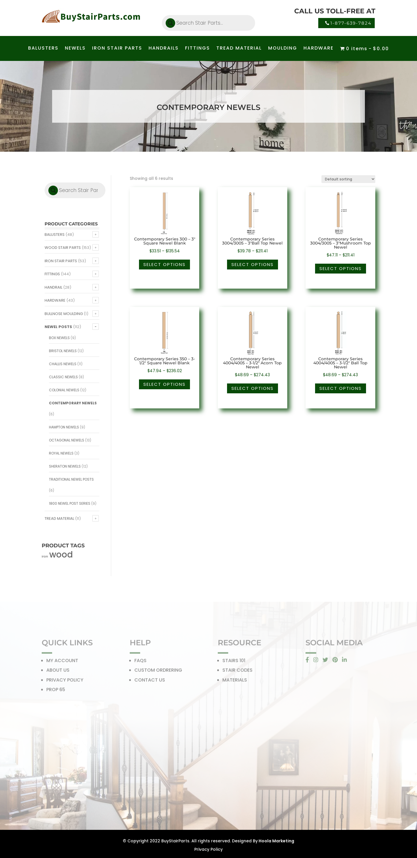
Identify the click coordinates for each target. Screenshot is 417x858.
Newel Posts (58, 327)
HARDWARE (318, 48)
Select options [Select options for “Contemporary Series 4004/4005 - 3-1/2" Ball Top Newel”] (340, 388)
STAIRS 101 (233, 662)
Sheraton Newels (65, 466)
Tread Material (59, 518)
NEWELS (75, 48)
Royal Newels (61, 453)
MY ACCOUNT (62, 662)
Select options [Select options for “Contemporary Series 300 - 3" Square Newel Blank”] (164, 264)
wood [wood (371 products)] (61, 554)
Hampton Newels (64, 427)
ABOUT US (58, 672)
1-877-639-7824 (351, 23)
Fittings (52, 274)
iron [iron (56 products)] (45, 556)
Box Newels (59, 337)
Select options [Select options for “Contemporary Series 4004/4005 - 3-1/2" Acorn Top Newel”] (252, 388)
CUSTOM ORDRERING (158, 672)
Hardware (55, 300)
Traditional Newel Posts (71, 479)
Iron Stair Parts (61, 261)
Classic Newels (63, 376)
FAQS (140, 662)
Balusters (55, 234)
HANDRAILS (164, 48)
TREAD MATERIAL (239, 48)
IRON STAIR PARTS (117, 48)
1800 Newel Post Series (69, 503)
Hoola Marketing (276, 841)
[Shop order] (348, 179)
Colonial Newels (64, 390)
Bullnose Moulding (64, 313)
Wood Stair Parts (63, 247)
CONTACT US (149, 681)
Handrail (53, 287)
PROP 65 (55, 691)
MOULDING (282, 48)
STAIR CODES (237, 672)
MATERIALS (234, 681)
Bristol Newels (63, 350)
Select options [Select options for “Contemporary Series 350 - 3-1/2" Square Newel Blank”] (164, 384)
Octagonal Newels (66, 440)
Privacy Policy (208, 849)
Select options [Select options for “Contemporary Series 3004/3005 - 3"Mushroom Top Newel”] (340, 268)
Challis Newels (62, 363)
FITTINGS (197, 48)
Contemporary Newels (73, 403)
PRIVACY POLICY (64, 681)
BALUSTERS (43, 48)
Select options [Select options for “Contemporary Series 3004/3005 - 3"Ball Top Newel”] (252, 264)
